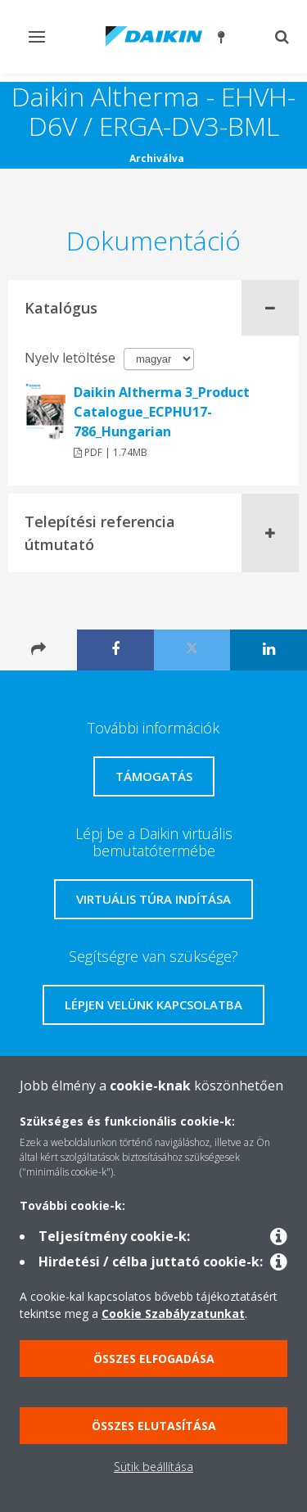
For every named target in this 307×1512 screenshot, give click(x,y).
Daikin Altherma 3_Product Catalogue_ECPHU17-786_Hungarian (162, 411)
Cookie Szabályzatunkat (173, 1313)
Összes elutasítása (154, 1425)
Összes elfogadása (153, 1358)
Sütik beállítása (153, 1466)
